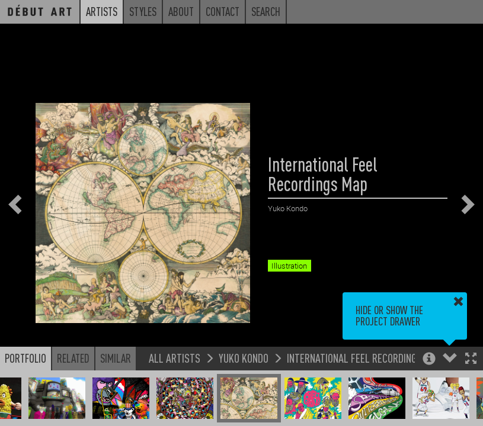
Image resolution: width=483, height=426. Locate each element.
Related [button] (73, 358)
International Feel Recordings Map (364, 358)
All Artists (174, 358)
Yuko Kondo (243, 358)
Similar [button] (115, 358)
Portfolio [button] (25, 358)
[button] (470, 359)
